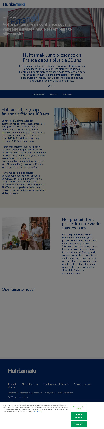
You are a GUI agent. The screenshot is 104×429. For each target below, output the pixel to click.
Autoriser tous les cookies (79, 423)
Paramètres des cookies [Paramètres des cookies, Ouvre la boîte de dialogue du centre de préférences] (78, 407)
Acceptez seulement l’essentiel (79, 415)
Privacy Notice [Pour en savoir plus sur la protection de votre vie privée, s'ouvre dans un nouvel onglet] (36, 411)
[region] (52, 415)
